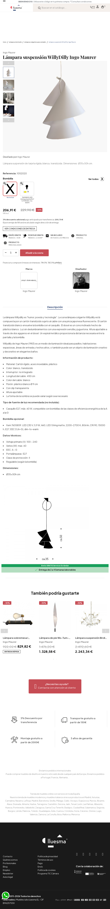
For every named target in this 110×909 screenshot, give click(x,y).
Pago (40, 863)
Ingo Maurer (9, 52)
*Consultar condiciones (81, 1)
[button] (55, 686)
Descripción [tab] (55, 307)
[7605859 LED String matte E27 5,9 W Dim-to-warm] (27, 189)
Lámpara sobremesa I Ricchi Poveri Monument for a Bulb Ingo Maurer (17, 638)
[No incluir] (10, 189)
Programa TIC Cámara (48, 873)
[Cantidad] (11, 252)
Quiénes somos (10, 859)
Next (8, 120)
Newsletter (8, 873)
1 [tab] (53, 659)
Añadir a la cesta (34, 252)
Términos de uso (45, 859)
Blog (5, 866)
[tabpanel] (19, 627)
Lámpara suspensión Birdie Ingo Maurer (91, 638)
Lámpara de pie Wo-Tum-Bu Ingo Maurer (54, 638)
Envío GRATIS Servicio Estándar (55, 566)
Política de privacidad (48, 856)
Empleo (6, 870)
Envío (40, 866)
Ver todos (93, 179)
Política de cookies (47, 870)
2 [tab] (56, 659)
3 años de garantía (81, 756)
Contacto (7, 856)
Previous (8, 63)
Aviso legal (8, 877)
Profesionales (9, 863)
